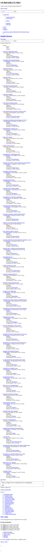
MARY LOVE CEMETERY (9, 291)
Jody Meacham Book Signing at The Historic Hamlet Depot (16, 445)
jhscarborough (8, 463)
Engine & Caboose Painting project (11, 282)
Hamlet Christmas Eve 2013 (9, 265)
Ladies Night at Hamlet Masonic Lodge (12, 205)
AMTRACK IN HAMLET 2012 (10, 368)
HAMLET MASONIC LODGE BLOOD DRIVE (14, 214)
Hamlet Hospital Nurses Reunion (10, 394)
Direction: (26, 482)
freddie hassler (15, 56)
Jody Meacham (15, 159)
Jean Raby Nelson (16, 116)
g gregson (14, 373)
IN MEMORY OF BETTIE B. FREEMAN (12, 197)
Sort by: (16, 482)
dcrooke (13, 416)
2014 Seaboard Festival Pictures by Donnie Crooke (14, 111)
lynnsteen (14, 407)
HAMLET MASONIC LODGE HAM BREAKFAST (15, 299)
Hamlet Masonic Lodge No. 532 (10, 128)
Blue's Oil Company (7, 137)
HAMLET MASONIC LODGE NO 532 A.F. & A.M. (15, 334)
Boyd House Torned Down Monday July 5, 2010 (14, 454)
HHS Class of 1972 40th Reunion (10, 385)
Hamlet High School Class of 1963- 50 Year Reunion (15, 308)
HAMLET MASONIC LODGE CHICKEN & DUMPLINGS (16, 162)
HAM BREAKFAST (8, 257)
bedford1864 (14, 287)
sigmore (13, 90)
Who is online (4, 517)
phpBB (7, 539)
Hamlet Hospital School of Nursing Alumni (13, 428)
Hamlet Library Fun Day (8, 145)
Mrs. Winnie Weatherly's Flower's (10, 231)
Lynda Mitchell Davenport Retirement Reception (14, 359)
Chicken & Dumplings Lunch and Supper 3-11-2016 (15, 120)
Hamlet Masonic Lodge (8, 317)
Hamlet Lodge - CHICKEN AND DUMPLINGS (14, 248)
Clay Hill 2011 (6, 436)
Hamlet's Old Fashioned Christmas (11, 351)
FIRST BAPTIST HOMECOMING (11, 188)
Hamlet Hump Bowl (7, 68)
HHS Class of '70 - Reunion (9, 462)
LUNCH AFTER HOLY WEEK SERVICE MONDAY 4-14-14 (17, 239)
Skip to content (4, 8)
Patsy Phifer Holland (16, 441)
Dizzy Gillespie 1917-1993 (9, 402)
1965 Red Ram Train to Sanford (10, 411)
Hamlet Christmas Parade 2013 (10, 274)
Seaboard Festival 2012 (8, 376)
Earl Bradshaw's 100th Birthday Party (11, 154)
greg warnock (15, 458)
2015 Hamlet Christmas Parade (10, 102)
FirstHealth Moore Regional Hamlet (11, 60)
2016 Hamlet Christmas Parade (10, 85)
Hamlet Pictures (6, 36)
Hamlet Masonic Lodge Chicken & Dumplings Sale (14, 342)
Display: (6, 482)
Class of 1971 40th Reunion (9, 419)
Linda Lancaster (8, 232)
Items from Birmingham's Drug (10, 51)
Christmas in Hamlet (7, 94)
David (6, 52)
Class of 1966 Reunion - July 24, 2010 (11, 325)
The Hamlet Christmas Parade (10, 171)
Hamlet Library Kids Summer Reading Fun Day (14, 222)
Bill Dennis (7, 61)
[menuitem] (10, 17)
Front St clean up (7, 77)
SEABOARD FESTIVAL (9, 180)
